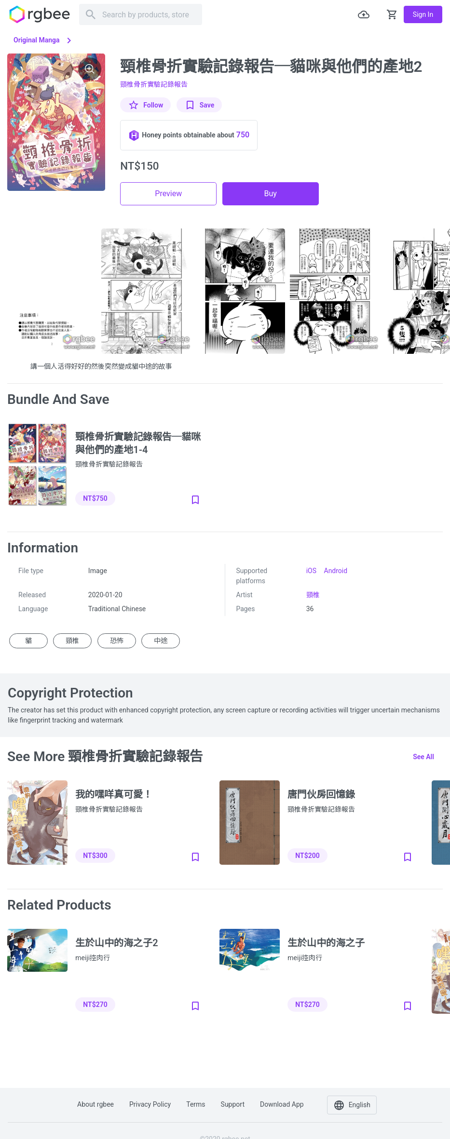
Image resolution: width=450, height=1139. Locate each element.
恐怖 (116, 640)
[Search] (140, 14)
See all (423, 757)
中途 (160, 640)
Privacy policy (150, 1104)
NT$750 (95, 498)
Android (336, 571)
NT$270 (95, 1004)
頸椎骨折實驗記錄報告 (154, 84)
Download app (282, 1104)
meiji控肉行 (92, 958)
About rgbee (95, 1104)
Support (233, 1104)
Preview (168, 193)
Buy (270, 193)
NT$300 (95, 855)
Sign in (423, 14)
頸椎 (313, 595)
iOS (311, 571)
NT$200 (307, 855)
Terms (195, 1104)
